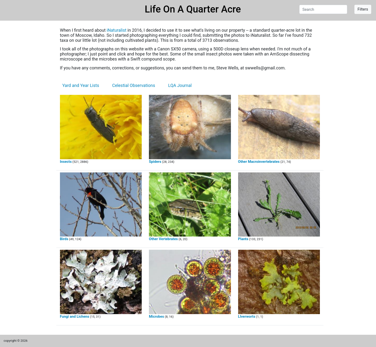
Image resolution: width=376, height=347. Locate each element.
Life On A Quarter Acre (193, 9)
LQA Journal (180, 85)
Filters (363, 9)
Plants (243, 239)
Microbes (156, 316)
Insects (66, 161)
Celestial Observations (133, 85)
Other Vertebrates (163, 239)
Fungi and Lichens (74, 316)
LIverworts (246, 316)
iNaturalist (116, 30)
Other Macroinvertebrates (259, 161)
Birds (64, 239)
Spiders (155, 161)
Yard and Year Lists (80, 85)
